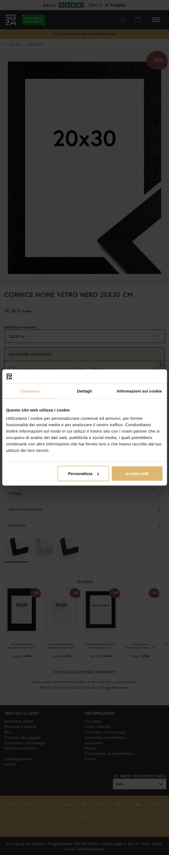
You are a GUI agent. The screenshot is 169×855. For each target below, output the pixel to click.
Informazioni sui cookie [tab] (139, 391)
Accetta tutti (137, 473)
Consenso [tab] (29, 391)
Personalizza (83, 473)
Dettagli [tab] (84, 391)
